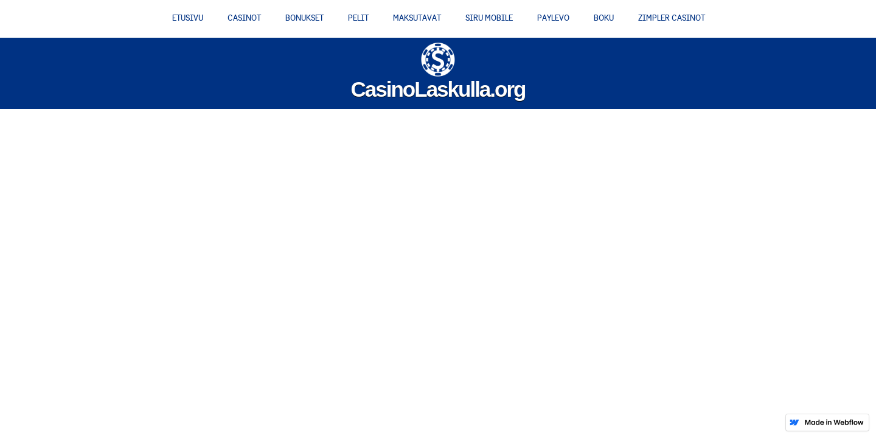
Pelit (358, 18)
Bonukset (304, 18)
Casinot (244, 18)
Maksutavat (417, 18)
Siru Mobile (489, 18)
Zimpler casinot (671, 18)
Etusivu (187, 18)
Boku (604, 18)
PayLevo (553, 18)
